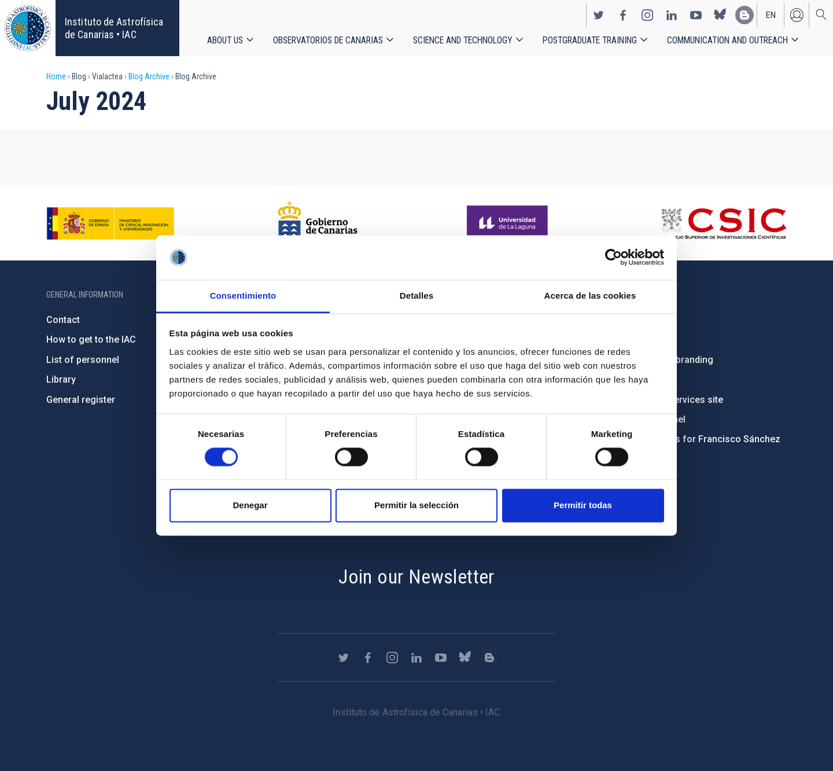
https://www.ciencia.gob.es (110, 223)
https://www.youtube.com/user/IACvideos (696, 15)
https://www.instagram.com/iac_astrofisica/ (647, 15)
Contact (63, 319)
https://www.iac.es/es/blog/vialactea (744, 15)
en (771, 15)
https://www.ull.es (509, 223)
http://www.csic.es (723, 223)
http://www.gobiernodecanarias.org (317, 223)
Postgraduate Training (590, 40)
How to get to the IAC (91, 339)
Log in (796, 15)
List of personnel (82, 359)
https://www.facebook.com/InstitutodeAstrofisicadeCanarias (623, 15)
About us (225, 40)
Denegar (250, 505)
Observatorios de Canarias (328, 40)
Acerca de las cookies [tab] (590, 295)
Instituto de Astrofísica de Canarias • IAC (114, 28)
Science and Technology (463, 40)
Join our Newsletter (416, 576)
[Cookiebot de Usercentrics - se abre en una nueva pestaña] (613, 257)
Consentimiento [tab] (243, 295)
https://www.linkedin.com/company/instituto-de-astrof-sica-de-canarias (671, 15)
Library (61, 379)
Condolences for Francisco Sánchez (702, 439)
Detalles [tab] (416, 295)
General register (80, 399)
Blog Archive (148, 76)
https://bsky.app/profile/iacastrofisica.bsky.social (720, 15)
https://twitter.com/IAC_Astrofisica (599, 15)
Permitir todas (583, 505)
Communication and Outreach (727, 40)
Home (56, 76)
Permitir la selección (416, 505)
